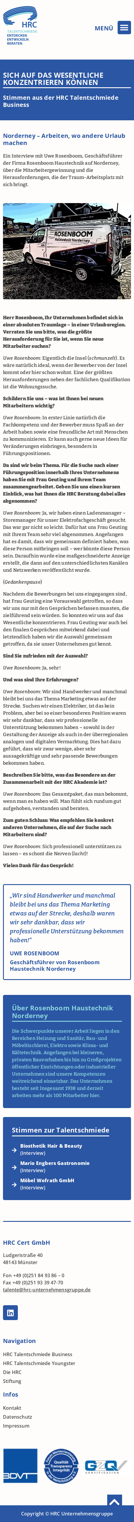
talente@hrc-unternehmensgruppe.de (47, 1289)
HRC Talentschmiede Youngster (39, 1363)
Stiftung (12, 1381)
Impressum (16, 1426)
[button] (124, 27)
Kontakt (12, 1408)
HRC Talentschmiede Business (37, 1354)
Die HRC (12, 1372)
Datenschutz (17, 1417)
